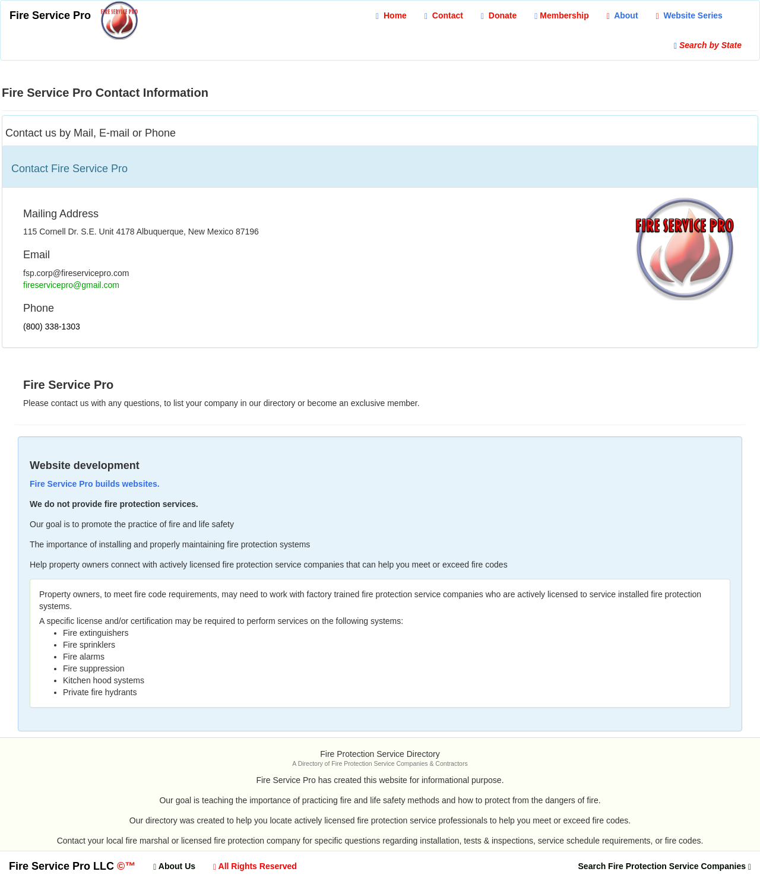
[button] (689, 15)
